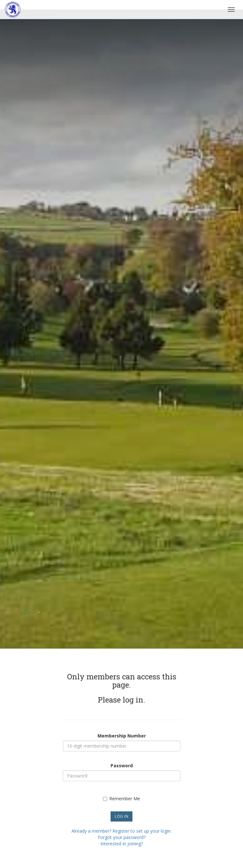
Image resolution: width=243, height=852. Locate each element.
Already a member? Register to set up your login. (121, 831)
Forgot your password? (121, 837)
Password (122, 766)
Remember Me (121, 799)
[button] (26, 612)
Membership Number (122, 736)
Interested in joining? (121, 844)
